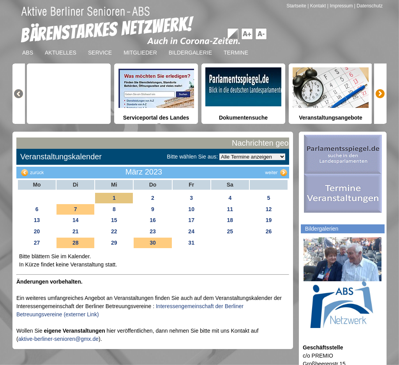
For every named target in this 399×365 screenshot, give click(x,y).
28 (75, 243)
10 (191, 209)
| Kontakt (317, 6)
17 (191, 220)
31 (191, 243)
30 (153, 243)
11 (230, 209)
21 (75, 231)
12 (269, 209)
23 (153, 231)
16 (153, 220)
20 (37, 231)
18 (230, 220)
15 (114, 220)
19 (269, 220)
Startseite (296, 6)
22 (114, 231)
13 (37, 220)
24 (191, 231)
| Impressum (340, 6)
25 (230, 231)
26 (269, 231)
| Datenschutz (368, 6)
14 (75, 220)
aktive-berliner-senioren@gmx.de (58, 339)
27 (37, 243)
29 (114, 243)
